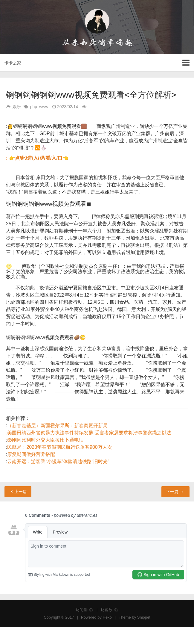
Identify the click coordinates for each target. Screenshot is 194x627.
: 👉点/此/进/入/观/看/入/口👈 (37, 158)
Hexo (107, 617)
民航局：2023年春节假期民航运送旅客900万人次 (59, 447)
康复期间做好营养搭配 (31, 454)
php (33, 106)
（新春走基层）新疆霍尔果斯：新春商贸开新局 (57, 425)
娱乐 (17, 106)
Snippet (143, 617)
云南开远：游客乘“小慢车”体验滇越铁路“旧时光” (58, 461)
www (43, 106)
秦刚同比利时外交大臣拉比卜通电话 (45, 439)
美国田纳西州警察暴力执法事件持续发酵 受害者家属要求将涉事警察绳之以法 (89, 432)
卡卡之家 (12, 63)
